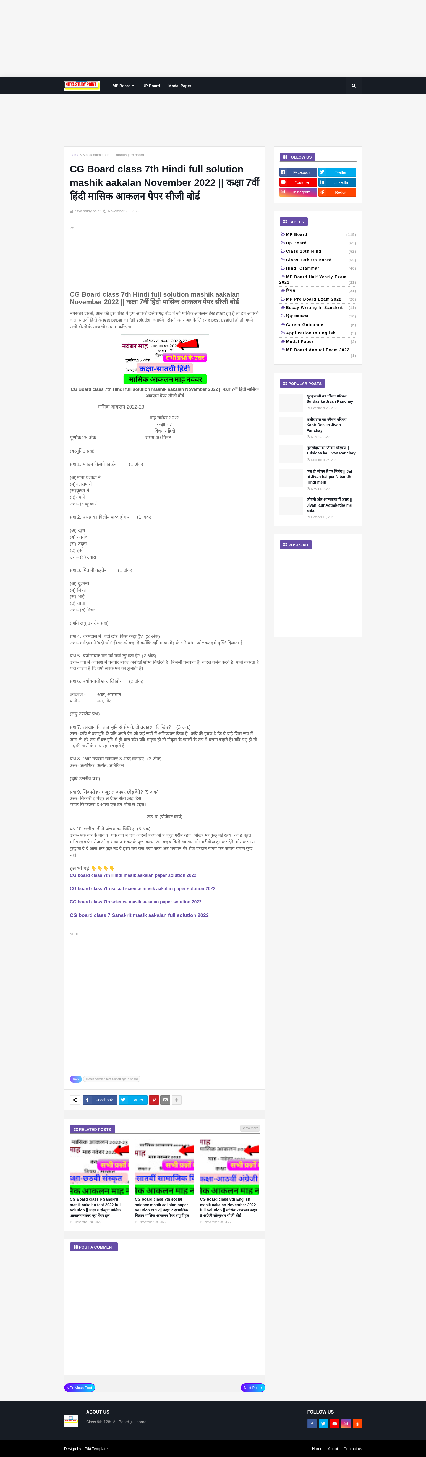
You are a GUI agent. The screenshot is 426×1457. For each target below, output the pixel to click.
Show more (250, 1128)
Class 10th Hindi (321, 252)
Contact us (353, 1448)
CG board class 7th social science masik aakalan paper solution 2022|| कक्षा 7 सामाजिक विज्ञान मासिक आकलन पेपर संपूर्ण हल (162, 1207)
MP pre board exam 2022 (321, 300)
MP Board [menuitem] (121, 86)
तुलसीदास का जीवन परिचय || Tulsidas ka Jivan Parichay (331, 451)
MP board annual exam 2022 (321, 350)
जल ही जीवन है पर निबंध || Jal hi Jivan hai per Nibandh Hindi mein (329, 476)
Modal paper (321, 342)
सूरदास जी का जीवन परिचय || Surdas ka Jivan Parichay (330, 399)
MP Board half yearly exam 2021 (317, 280)
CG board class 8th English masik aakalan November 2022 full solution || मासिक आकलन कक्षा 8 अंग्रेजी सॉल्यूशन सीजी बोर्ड (228, 1207)
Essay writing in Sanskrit (321, 308)
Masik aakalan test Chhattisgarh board (113, 155)
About (333, 1448)
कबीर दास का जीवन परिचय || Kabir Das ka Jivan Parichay (328, 425)
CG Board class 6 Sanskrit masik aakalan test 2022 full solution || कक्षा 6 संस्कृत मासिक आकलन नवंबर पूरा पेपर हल (95, 1207)
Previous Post (81, 1388)
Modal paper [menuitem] (179, 86)
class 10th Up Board (321, 260)
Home (75, 155)
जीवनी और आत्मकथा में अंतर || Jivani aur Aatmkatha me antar (329, 505)
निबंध (321, 291)
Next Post (251, 1388)
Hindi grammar (321, 269)
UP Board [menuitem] (151, 86)
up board (321, 243)
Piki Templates (97, 1448)
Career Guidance (321, 325)
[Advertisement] (166, 39)
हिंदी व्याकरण (321, 316)
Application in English (321, 333)
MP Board (321, 235)
